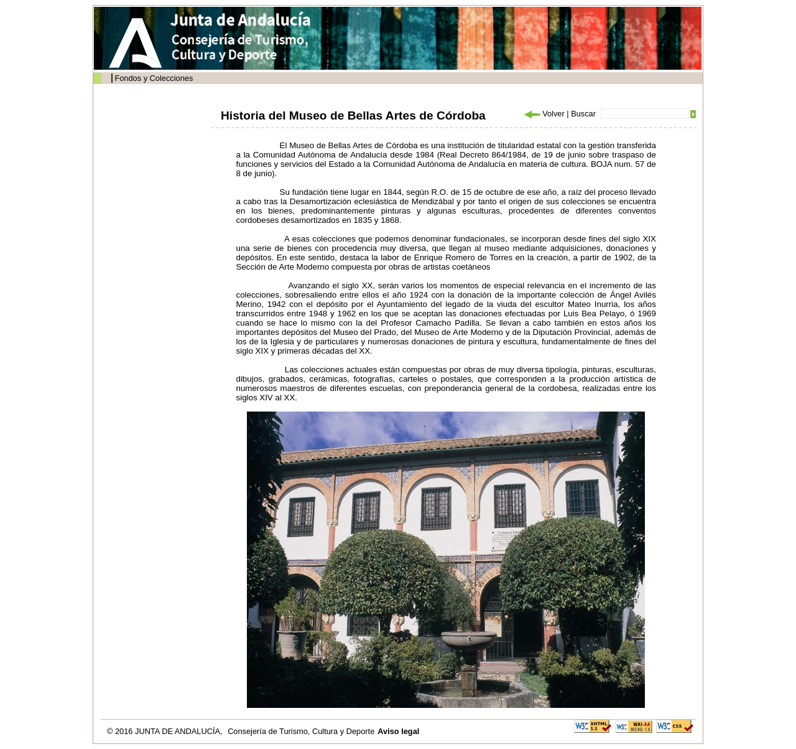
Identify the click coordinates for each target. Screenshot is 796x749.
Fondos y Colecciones (153, 78)
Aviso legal (398, 731)
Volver (543, 113)
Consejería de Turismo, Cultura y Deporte (301, 731)
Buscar (583, 113)
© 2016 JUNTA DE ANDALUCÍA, (165, 731)
